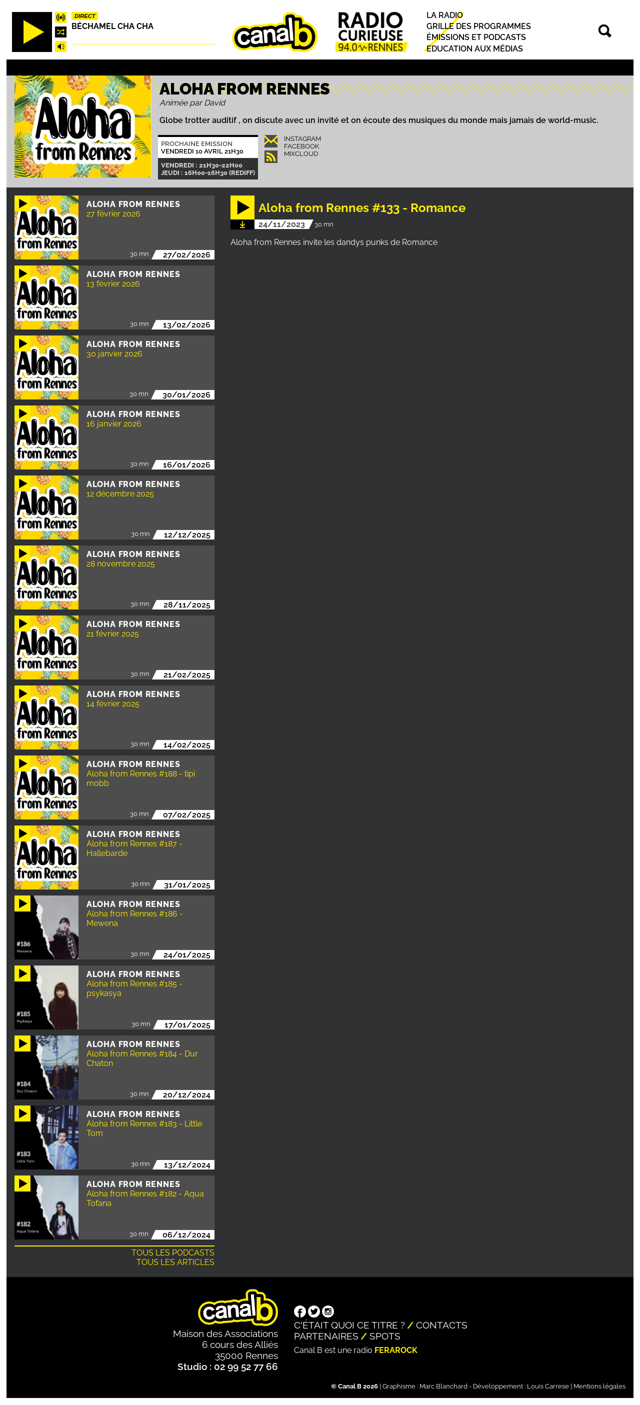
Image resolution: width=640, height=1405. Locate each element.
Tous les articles (175, 1262)
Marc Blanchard (444, 1386)
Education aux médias (474, 49)
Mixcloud (301, 154)
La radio (444, 15)
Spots (385, 1336)
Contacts (442, 1325)
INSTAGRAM (302, 138)
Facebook (301, 146)
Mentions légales (600, 1386)
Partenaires (326, 1336)
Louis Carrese (548, 1386)
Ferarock (396, 1350)
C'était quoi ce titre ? (349, 1325)
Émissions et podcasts (476, 37)
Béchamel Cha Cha (113, 26)
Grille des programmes (478, 26)
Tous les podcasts (173, 1253)
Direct (85, 16)
